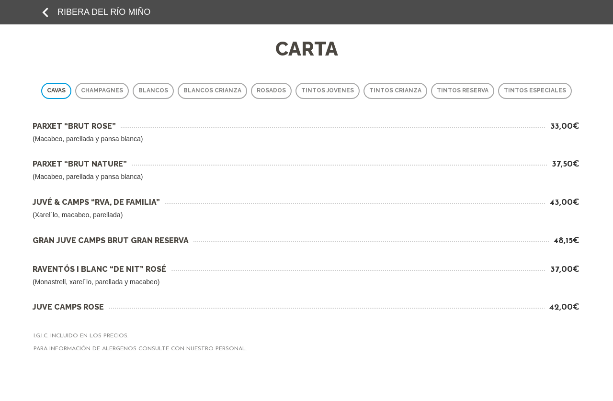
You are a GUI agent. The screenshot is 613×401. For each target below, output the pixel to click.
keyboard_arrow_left (45, 12)
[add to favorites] (45, 12)
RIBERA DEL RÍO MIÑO (103, 12)
